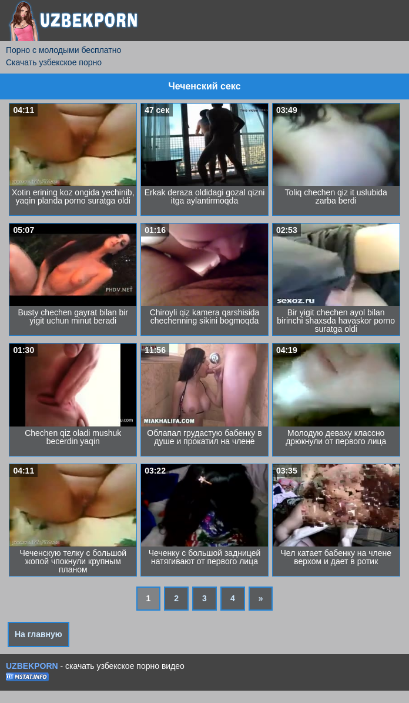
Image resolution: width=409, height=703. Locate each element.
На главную (38, 634)
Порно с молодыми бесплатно (63, 50)
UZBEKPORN (32, 666)
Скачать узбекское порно (54, 62)
